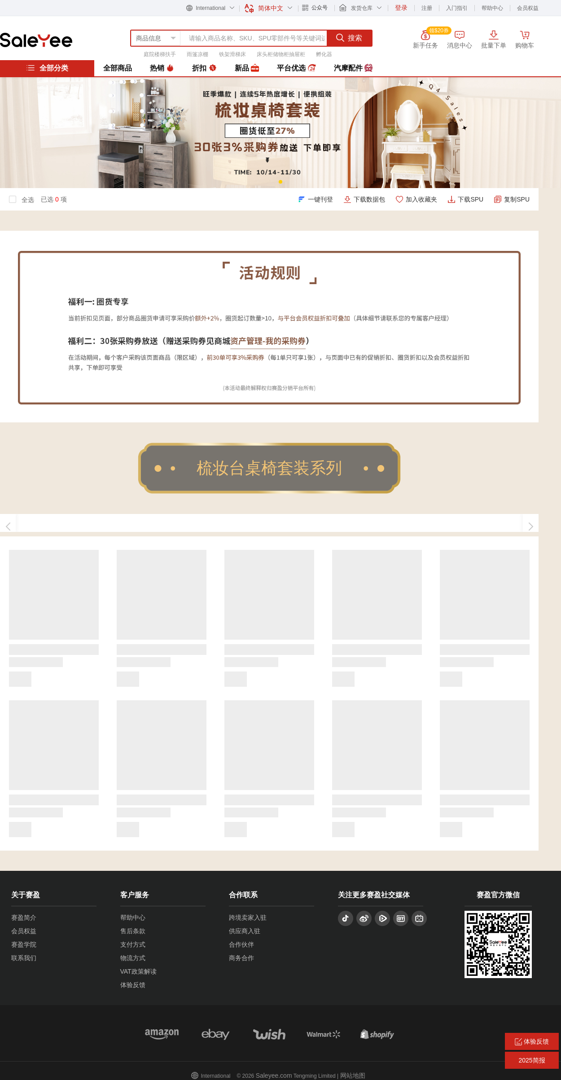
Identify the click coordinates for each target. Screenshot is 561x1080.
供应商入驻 (244, 931)
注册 (426, 8)
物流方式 (132, 957)
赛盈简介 (23, 917)
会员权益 (528, 8)
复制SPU (517, 199)
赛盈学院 (23, 944)
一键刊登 (320, 199)
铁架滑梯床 (232, 54)
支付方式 (132, 944)
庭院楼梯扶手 (160, 54)
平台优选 (296, 68)
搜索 (349, 38)
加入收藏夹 (421, 199)
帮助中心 (492, 8)
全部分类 (47, 67)
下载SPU (470, 199)
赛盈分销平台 (36, 40)
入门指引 (457, 8)
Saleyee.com (274, 1075)
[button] (280, 182)
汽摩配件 (353, 68)
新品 (247, 68)
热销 (162, 68)
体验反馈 (132, 984)
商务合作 (241, 957)
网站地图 (352, 1075)
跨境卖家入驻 (248, 917)
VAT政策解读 (138, 971)
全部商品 (117, 68)
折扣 (204, 68)
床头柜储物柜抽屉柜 (281, 54)
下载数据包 (369, 199)
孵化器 (324, 54)
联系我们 (23, 957)
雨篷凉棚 (197, 54)
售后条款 (132, 931)
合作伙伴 (241, 944)
